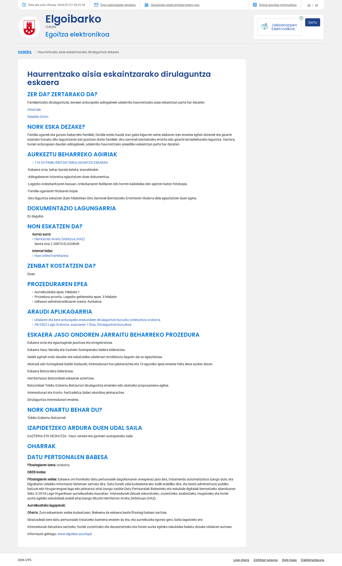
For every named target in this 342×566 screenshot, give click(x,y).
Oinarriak (34, 109)
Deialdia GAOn (37, 117)
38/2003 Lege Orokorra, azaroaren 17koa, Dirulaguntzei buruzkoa (82, 324)
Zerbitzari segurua (265, 560)
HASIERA (25, 52)
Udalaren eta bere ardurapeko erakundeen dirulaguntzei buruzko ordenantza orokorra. (97, 320)
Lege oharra (241, 560)
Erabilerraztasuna (312, 560)
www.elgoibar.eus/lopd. (75, 534)
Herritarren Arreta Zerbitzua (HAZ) (59, 239)
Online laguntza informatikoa (275, 5)
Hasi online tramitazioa (51, 256)
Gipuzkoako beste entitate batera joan (172, 5)
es (316, 5)
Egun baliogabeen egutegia (115, 5)
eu (309, 5)
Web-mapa (289, 560)
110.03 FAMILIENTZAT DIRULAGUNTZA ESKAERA (71, 162)
